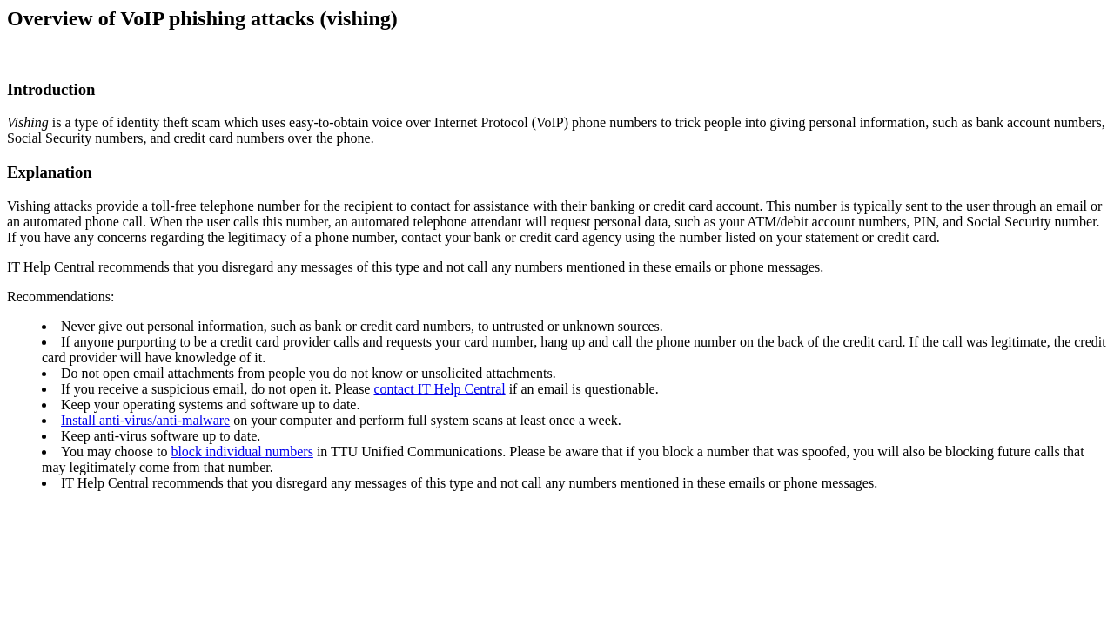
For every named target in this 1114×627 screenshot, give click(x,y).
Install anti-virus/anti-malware (145, 420)
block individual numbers (242, 451)
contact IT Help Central (439, 388)
